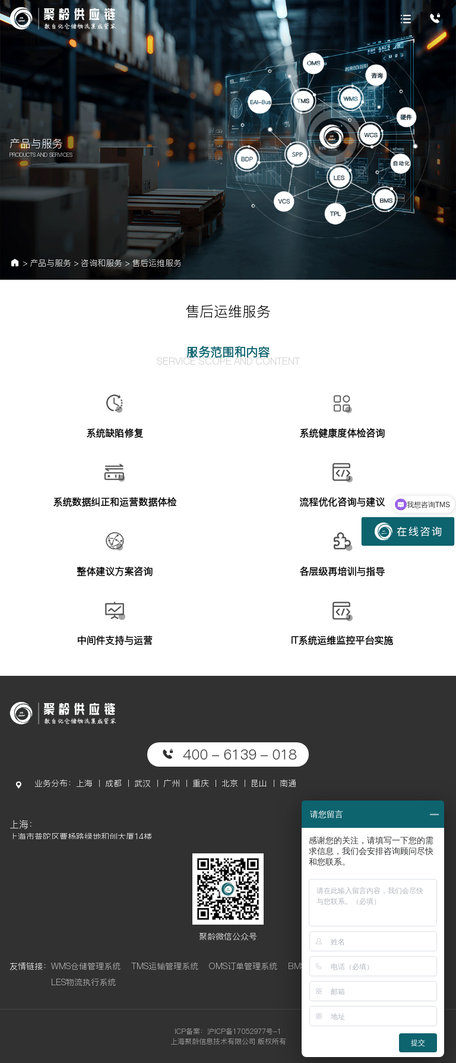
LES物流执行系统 (83, 982)
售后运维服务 (157, 263)
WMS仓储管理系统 (86, 966)
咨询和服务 (101, 263)
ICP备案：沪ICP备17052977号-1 (228, 1031)
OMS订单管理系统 (242, 966)
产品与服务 (50, 263)
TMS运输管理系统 (164, 966)
